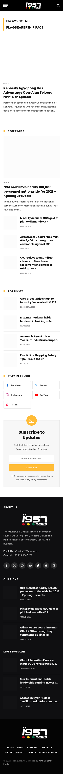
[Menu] (5, 5)
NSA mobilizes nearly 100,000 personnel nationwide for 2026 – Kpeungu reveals (30, 191)
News (20, 747)
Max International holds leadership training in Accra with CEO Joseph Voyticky (38, 321)
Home (10, 747)
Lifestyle (46, 747)
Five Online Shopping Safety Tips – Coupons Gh (38, 357)
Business (32, 747)
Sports (31, 752)
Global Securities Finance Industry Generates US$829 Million (38, 302)
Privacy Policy (29, 479)
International (48, 752)
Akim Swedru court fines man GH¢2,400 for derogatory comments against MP (39, 240)
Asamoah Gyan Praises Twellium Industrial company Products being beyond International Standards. (39, 342)
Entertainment (14, 752)
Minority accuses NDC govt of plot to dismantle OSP (39, 219)
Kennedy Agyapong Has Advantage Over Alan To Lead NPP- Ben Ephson (28, 92)
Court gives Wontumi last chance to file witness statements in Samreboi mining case (36, 263)
